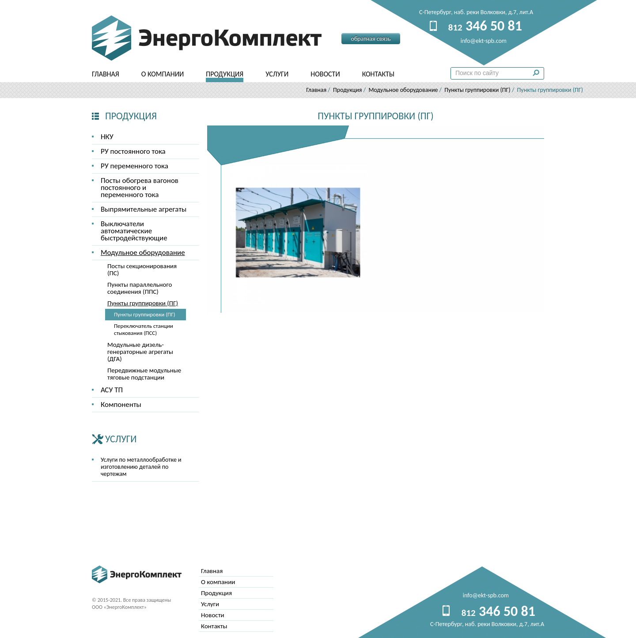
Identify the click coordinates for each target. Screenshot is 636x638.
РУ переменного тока (134, 166)
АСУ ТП (112, 390)
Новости (325, 74)
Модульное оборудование (403, 90)
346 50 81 (485, 25)
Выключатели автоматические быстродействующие (134, 231)
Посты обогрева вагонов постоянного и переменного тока (139, 187)
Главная (105, 74)
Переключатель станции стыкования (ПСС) (143, 329)
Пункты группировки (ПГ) (477, 90)
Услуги (276, 74)
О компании (162, 74)
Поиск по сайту (538, 74)
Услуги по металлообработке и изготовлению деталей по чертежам (141, 467)
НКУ (107, 136)
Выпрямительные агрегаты (143, 209)
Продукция (224, 74)
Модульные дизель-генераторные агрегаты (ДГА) (140, 352)
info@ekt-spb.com (486, 595)
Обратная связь (371, 38)
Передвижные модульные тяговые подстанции (144, 373)
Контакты (378, 74)
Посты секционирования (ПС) (142, 269)
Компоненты (121, 404)
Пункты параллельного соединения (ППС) (139, 288)
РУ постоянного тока (133, 151)
